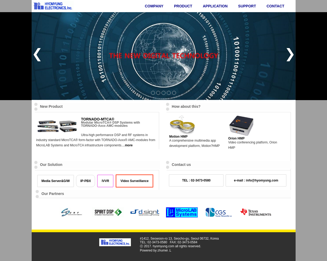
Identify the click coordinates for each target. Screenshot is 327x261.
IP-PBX (85, 181)
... (127, 145)
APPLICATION (215, 6)
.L (170, 250)
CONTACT (275, 6)
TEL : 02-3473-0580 (196, 180)
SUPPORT (247, 6)
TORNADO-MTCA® (97, 119)
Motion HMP (178, 136)
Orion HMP (236, 138)
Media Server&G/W (55, 181)
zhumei (163, 250)
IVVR (105, 181)
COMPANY (154, 6)
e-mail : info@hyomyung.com (256, 180)
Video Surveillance (134, 181)
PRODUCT (183, 6)
